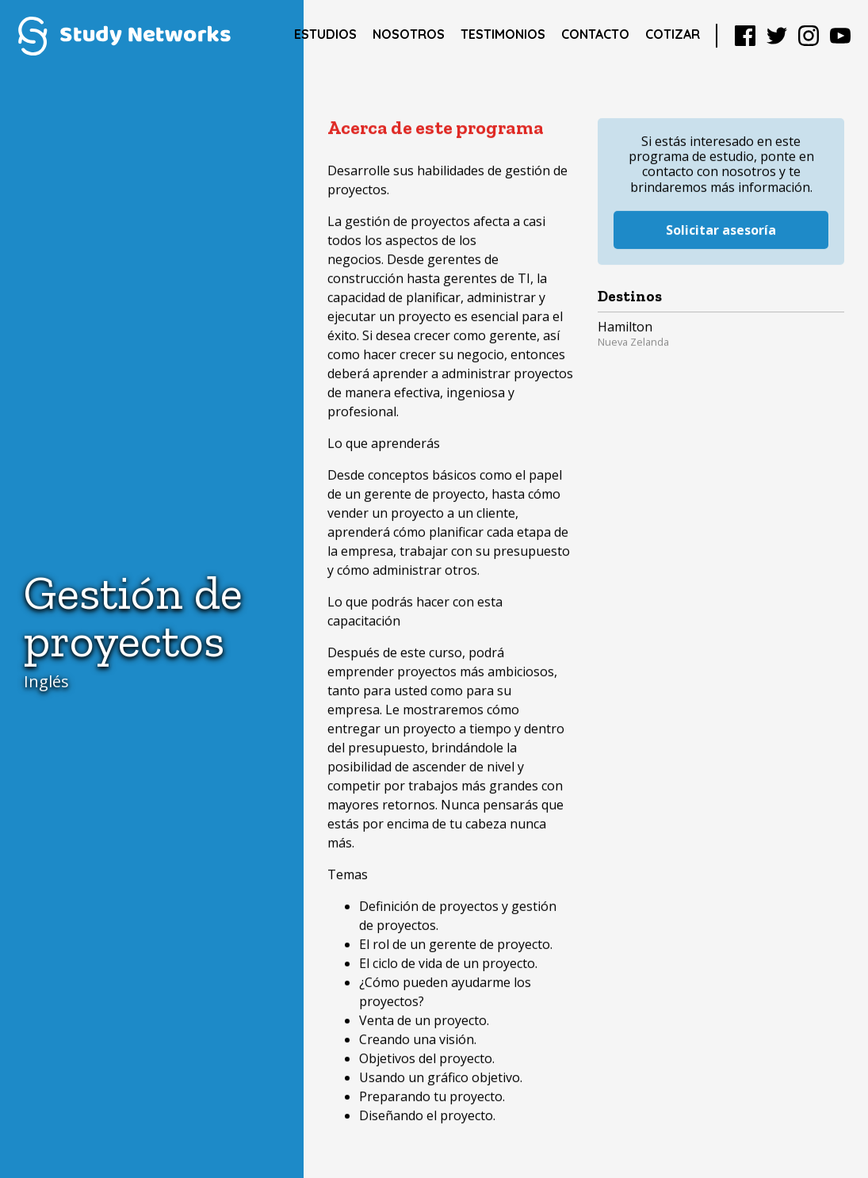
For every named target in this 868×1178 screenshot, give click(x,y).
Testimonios (503, 34)
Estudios (325, 34)
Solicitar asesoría (721, 215)
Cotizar (672, 34)
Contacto (595, 34)
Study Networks (124, 35)
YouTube (840, 36)
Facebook (745, 36)
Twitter (777, 36)
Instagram (808, 36)
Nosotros (409, 34)
